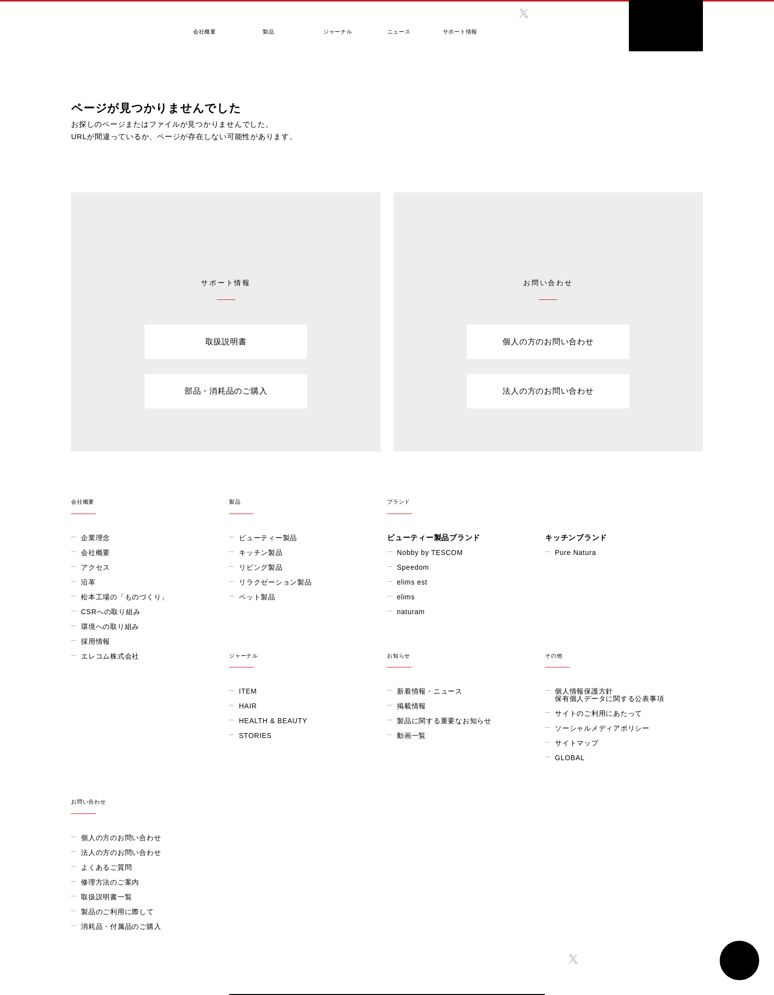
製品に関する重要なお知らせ (286, 765)
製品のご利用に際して (591, 809)
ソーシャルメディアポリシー (444, 772)
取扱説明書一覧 (580, 795)
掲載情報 (253, 750)
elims (406, 596)
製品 (261, 26)
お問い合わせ (624, 693)
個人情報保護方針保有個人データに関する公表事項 (451, 739)
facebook (503, 13)
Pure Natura (575, 552)
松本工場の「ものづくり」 (124, 596)
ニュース (381, 26)
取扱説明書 (226, 341)
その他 (466, 693)
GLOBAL (560, 29)
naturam (411, 611)
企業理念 (95, 537)
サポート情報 (439, 26)
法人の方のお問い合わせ (548, 391)
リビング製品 (261, 567)
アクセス (95, 567)
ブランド (545, 495)
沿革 (88, 582)
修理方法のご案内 (584, 780)
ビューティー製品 (268, 537)
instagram (544, 13)
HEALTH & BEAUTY (115, 765)
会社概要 (202, 26)
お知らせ (308, 693)
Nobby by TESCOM (430, 552)
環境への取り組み (110, 626)
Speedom (413, 567)
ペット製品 (257, 596)
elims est (412, 582)
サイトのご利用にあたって (440, 758)
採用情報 (95, 641)
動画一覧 (253, 780)
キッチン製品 (261, 552)
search (601, 22)
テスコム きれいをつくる (113, 22)
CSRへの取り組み (110, 611)
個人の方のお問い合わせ (548, 341)
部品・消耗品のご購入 (226, 391)
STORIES (97, 780)
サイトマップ (419, 787)
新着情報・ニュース (272, 735)
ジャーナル (324, 26)
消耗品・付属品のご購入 (595, 824)
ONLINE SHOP (666, 25)
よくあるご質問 (580, 765)
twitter (523, 13)
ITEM (90, 735)
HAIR (90, 750)
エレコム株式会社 (110, 656)
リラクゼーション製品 (275, 582)
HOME (78, 69)
